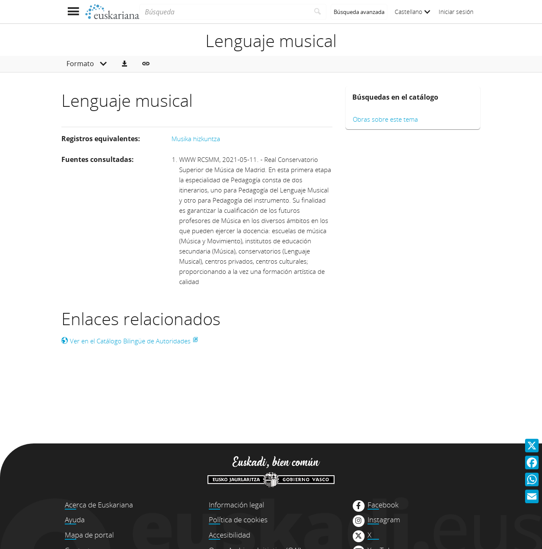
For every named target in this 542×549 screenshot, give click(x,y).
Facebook (383, 505)
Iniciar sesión (456, 12)
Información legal (236, 505)
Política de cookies (238, 519)
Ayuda (75, 519)
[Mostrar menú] (73, 11)
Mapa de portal (89, 535)
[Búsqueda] (224, 12)
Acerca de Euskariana (99, 505)
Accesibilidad (229, 535)
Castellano (412, 12)
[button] (124, 64)
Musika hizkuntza (195, 138)
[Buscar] (317, 12)
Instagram (384, 520)
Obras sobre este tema (385, 119)
